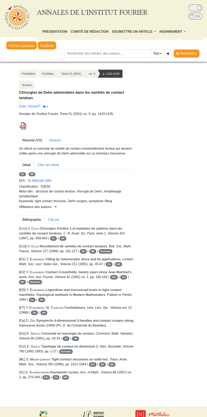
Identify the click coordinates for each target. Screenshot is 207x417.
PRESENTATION (54, 31)
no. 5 (92, 73)
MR (32, 174)
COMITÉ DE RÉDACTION (90, 31)
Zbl (22, 174)
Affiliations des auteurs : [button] (38, 207)
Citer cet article (48, 165)
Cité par (53, 219)
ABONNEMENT (171, 31)
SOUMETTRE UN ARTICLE (132, 31)
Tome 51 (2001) (71, 73)
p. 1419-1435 (111, 73)
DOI (114, 277)
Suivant (27, 85)
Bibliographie (31, 219)
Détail (26, 165)
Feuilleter (47, 45)
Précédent (28, 73)
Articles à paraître (21, 45)
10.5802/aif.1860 (39, 180)
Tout (156, 53)
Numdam (105, 251)
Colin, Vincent (29, 106)
